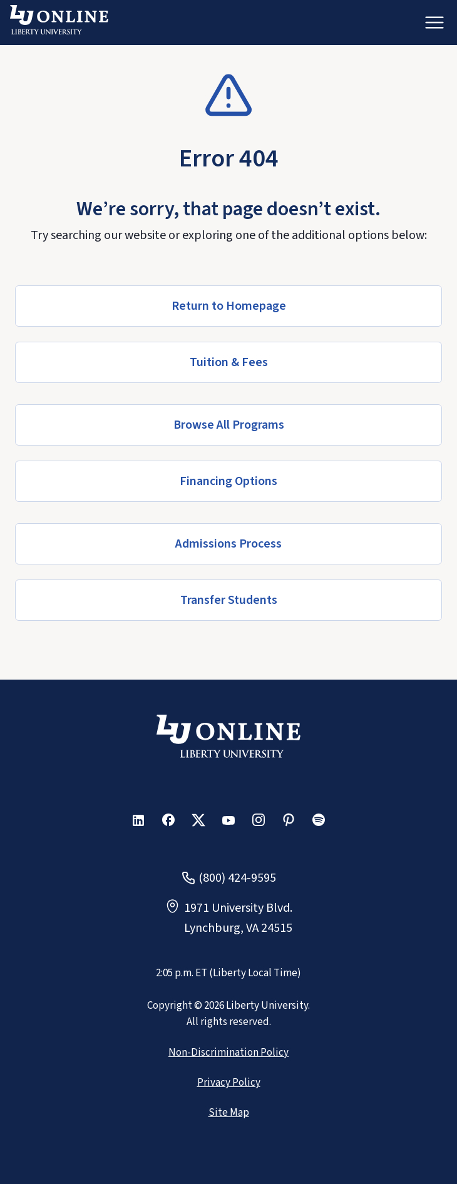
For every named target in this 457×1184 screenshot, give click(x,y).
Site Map (228, 1112)
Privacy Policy (228, 1082)
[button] (228, 306)
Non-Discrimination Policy (228, 1052)
